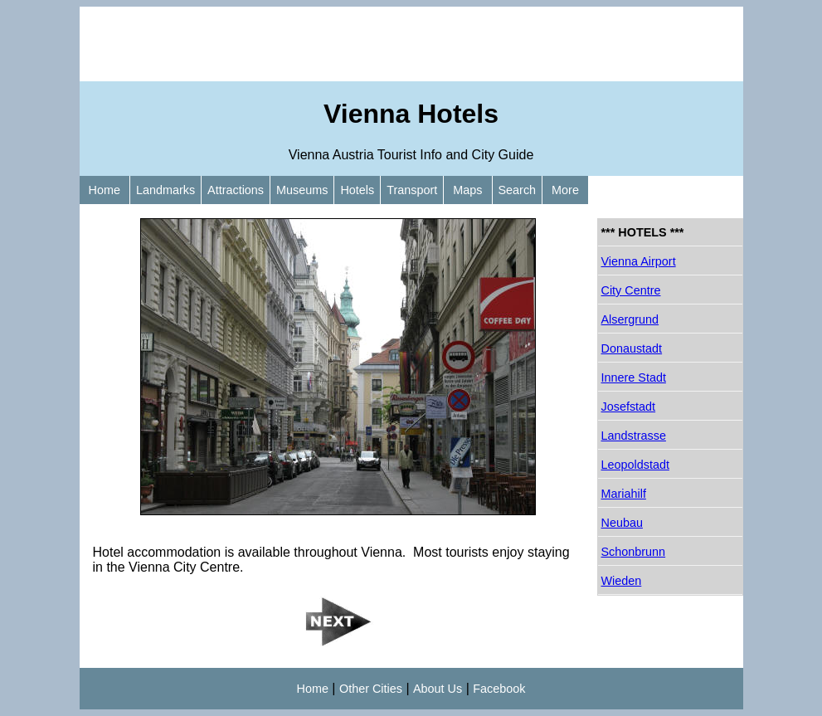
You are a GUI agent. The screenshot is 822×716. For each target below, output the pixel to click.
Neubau (622, 522)
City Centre (631, 290)
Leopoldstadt (635, 464)
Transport (412, 190)
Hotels (357, 190)
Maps (467, 190)
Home (104, 190)
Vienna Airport (638, 261)
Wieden (621, 580)
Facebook (499, 688)
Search (518, 190)
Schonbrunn (633, 551)
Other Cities (370, 688)
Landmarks (165, 190)
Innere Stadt (633, 377)
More (565, 190)
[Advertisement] (411, 44)
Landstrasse (633, 435)
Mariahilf (623, 493)
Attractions (235, 190)
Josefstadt (628, 406)
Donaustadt (632, 348)
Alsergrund (630, 319)
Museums (302, 190)
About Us (437, 688)
